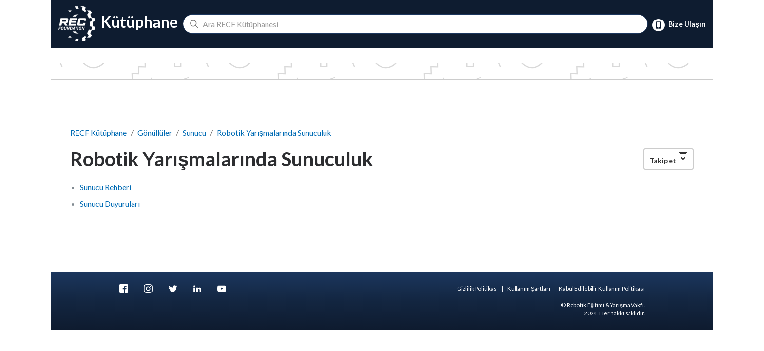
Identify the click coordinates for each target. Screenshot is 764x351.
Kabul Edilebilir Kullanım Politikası (602, 288)
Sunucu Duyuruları (110, 203)
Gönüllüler (154, 132)
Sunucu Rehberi (105, 187)
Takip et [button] (663, 160)
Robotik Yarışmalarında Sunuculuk (274, 132)
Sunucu (194, 132)
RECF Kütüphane (98, 132)
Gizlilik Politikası (477, 288)
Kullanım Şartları (528, 288)
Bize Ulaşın (679, 25)
